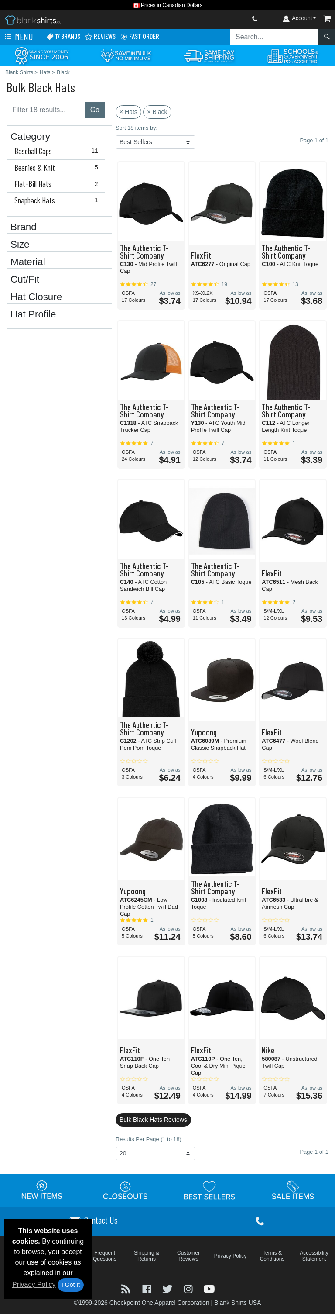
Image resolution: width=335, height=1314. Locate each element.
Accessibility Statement (314, 1256)
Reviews (100, 36)
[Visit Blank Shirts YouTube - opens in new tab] (209, 1288)
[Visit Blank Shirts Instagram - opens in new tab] (189, 1288)
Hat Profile (33, 314)
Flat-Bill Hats (58, 184)
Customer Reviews (188, 1256)
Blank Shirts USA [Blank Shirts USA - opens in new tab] (237, 1302)
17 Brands (63, 36)
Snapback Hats (58, 200)
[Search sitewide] (274, 37)
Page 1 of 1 (314, 1151)
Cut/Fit (24, 279)
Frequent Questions (104, 1256)
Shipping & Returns (146, 1256)
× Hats (128, 111)
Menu (18, 37)
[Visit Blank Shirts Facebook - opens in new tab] (147, 1288)
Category (30, 136)
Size (20, 244)
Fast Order (139, 36)
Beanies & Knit (58, 167)
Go (94, 110)
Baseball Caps (58, 151)
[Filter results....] (46, 110)
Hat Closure (36, 297)
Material (27, 262)
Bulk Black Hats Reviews (153, 1119)
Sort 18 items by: (136, 127)
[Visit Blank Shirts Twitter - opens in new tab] (168, 1288)
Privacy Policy (34, 1284)
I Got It (71, 1284)
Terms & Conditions (272, 1256)
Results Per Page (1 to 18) (148, 1139)
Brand (23, 227)
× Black (157, 111)
